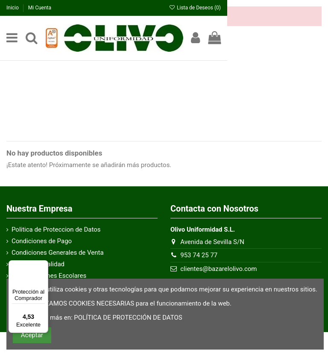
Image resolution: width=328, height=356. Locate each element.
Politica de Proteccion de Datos (56, 229)
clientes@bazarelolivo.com (218, 269)
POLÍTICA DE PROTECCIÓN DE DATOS (128, 317)
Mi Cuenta (39, 8)
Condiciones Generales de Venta (58, 252)
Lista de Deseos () (195, 8)
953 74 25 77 (198, 255)
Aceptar (32, 335)
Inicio (13, 8)
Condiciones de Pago (42, 241)
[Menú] (43, 265)
